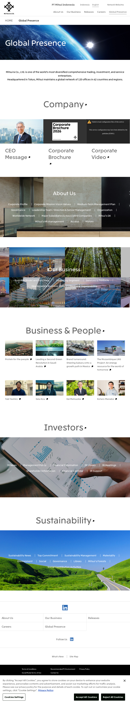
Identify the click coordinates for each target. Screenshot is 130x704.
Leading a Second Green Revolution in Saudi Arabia (49, 362)
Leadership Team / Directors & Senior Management (61, 210)
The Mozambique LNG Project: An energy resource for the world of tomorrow (110, 364)
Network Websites (115, 4)
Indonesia (85, 4)
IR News (12, 485)
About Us (64, 193)
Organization (104, 210)
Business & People (63, 330)
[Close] (124, 680)
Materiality (109, 575)
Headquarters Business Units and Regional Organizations (64, 285)
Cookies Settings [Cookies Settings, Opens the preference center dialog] (14, 697)
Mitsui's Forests (97, 581)
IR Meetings (109, 485)
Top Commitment (48, 575)
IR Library (90, 485)
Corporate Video (104, 153)
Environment (24, 581)
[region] (65, 689)
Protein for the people (17, 359)
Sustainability (63, 539)
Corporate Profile (18, 204)
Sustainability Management (80, 575)
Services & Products (97, 280)
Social (42, 581)
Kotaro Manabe (105, 408)
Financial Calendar (72, 490)
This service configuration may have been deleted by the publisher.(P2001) (108, 131)
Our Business (64, 269)
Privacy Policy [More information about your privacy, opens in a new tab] (45, 690)
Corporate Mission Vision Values (52, 204)
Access (75, 221)
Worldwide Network (24, 215)
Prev (116, 381)
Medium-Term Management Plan (96, 204)
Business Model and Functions (32, 280)
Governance (18, 210)
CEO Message (16, 153)
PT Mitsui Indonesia (63, 4)
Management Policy (34, 485)
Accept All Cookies (86, 697)
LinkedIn (65, 627)
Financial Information (65, 485)
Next (122, 381)
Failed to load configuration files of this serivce (108, 122)
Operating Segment (67, 280)
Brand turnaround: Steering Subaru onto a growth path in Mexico (79, 362)
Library (78, 581)
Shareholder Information (40, 490)
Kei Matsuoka (74, 408)
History (89, 221)
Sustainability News (19, 575)
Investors (63, 446)
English (95, 4)
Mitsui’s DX (105, 215)
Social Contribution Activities (64, 586)
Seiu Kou (40, 408)
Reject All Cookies (113, 697)
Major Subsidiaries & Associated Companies (67, 215)
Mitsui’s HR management (49, 221)
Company (63, 103)
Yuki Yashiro (11, 408)
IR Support (96, 490)
